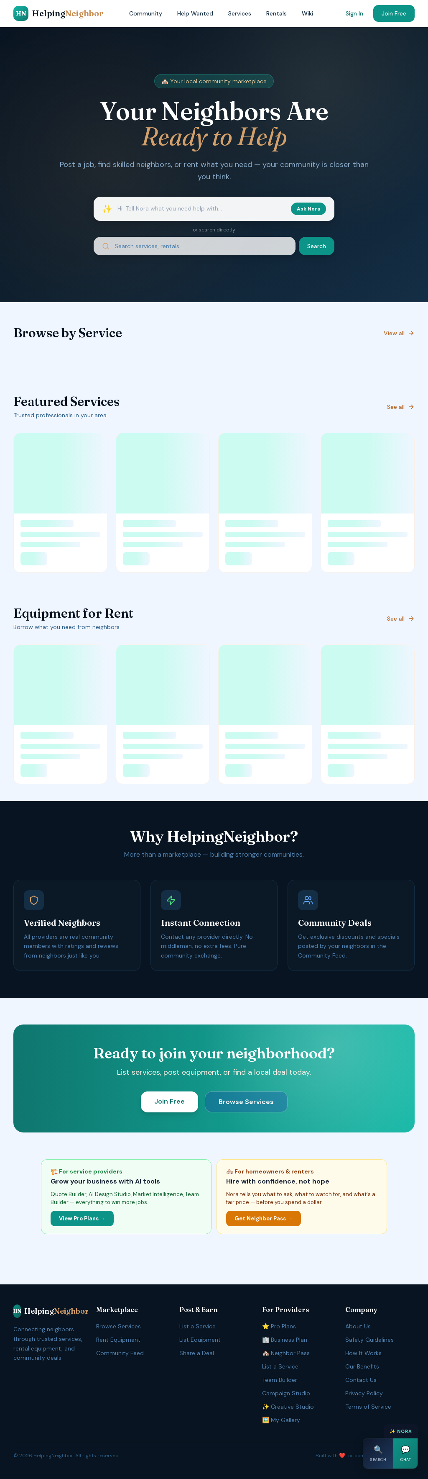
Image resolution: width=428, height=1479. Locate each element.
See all (401, 407)
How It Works (363, 1353)
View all (399, 333)
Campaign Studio (286, 1393)
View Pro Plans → (82, 1218)
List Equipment (200, 1339)
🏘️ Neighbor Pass (286, 1353)
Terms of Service (368, 1406)
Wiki (307, 13)
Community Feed (120, 1353)
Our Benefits (362, 1366)
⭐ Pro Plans (279, 1326)
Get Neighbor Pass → (263, 1218)
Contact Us (361, 1380)
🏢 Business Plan (284, 1339)
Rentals (276, 13)
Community (145, 13)
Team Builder (279, 1380)
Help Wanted (195, 13)
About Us (358, 1326)
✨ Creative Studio (288, 1406)
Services (239, 13)
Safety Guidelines (369, 1339)
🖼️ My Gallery (281, 1420)
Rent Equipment (118, 1339)
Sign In (354, 13)
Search (316, 246)
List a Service (197, 1326)
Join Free (394, 13)
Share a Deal (196, 1353)
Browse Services (246, 1101)
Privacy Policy (364, 1393)
